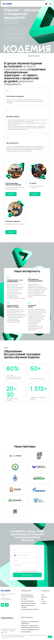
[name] (27, 550)
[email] (27, 560)
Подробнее (4, 638)
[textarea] (27, 566)
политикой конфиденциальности (30, 571)
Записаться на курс (27, 575)
